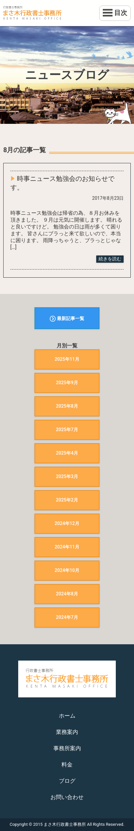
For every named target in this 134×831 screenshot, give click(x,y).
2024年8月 (67, 593)
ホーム (67, 715)
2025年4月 (67, 453)
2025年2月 (67, 500)
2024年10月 (67, 570)
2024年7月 (67, 617)
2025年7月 (67, 429)
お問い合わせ (67, 797)
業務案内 (67, 732)
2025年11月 (67, 359)
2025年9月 (67, 382)
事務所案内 (67, 748)
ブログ (67, 781)
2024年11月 (67, 546)
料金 (67, 764)
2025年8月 (67, 406)
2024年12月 (67, 523)
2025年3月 (67, 476)
